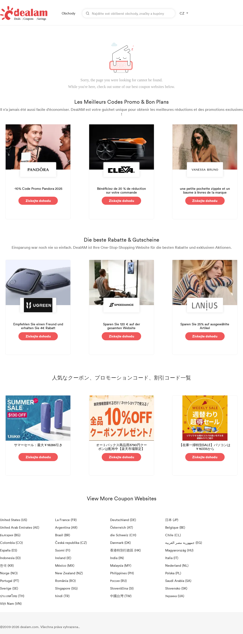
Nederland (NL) (176, 565)
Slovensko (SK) (176, 588)
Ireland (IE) (63, 558)
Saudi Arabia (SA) (178, 580)
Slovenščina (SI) (122, 588)
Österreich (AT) (121, 527)
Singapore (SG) (66, 588)
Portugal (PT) (9, 580)
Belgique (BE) (175, 527)
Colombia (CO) (11, 542)
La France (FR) (66, 519)
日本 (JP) (171, 519)
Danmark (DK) (120, 542)
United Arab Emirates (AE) (19, 527)
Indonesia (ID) (10, 558)
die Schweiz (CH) (123, 535)
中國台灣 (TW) (120, 596)
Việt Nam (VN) (11, 603)
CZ (182, 13)
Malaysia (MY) (120, 565)
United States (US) (13, 519)
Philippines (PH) (122, 573)
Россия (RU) (118, 580)
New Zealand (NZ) (69, 573)
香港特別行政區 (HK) (125, 550)
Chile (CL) (173, 535)
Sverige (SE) (9, 588)
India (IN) (117, 558)
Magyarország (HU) (179, 550)
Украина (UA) (174, 596)
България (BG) (10, 535)
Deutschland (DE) (123, 519)
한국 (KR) (7, 565)
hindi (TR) (62, 596)
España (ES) (8, 550)
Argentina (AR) (66, 527)
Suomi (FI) (62, 550)
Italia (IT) (171, 558)
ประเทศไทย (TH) (12, 596)
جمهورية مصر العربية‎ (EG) (183, 542)
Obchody (68, 13)
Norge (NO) (9, 573)
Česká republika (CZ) (71, 542)
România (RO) (65, 580)
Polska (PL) (173, 573)
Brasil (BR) (62, 535)
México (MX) (64, 565)
